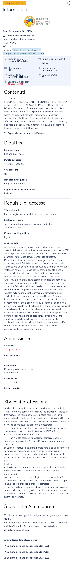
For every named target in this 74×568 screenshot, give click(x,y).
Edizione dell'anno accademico (26, 545)
